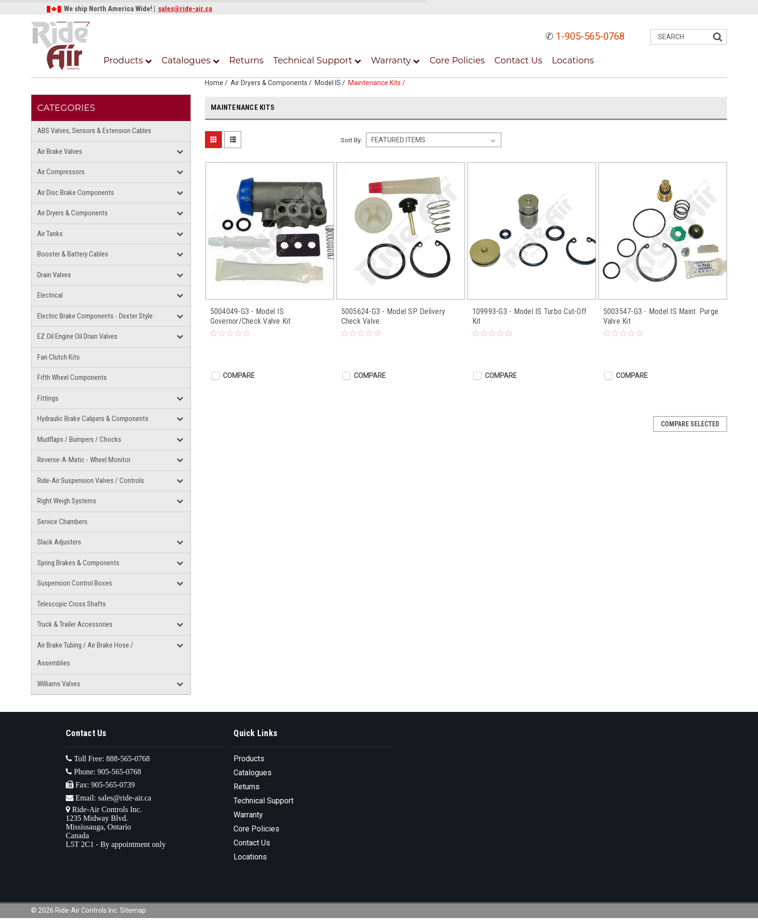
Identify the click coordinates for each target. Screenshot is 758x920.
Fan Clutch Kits (58, 357)
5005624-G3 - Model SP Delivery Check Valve (393, 316)
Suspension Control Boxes (74, 583)
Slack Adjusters (59, 542)
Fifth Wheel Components (72, 377)
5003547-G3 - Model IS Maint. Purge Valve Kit (661, 316)
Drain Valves (54, 275)
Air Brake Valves (59, 151)
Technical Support (317, 60)
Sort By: (351, 140)
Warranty (395, 60)
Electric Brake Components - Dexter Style (95, 316)
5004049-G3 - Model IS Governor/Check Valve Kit (250, 316)
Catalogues (190, 60)
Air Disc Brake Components (75, 192)
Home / (218, 83)
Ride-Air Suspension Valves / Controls (90, 480)
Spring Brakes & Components (78, 562)
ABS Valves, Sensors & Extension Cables (94, 130)
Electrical (50, 295)
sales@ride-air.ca (185, 8)
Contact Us (518, 60)
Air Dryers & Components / (273, 83)
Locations (573, 60)
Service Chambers (62, 521)
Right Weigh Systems (66, 501)
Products (127, 60)
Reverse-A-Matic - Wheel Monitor (84, 459)
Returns (246, 60)
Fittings (47, 398)
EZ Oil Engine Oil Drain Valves (77, 336)
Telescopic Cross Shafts (71, 604)
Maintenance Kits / (378, 83)
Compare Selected (690, 424)
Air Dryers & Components (72, 213)
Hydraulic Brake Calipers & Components (92, 418)
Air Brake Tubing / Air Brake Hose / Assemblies (85, 654)
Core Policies (456, 60)
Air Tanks (50, 233)
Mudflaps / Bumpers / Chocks (79, 439)
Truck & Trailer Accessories (75, 624)
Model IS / (331, 83)
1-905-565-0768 (590, 36)
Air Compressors (61, 171)
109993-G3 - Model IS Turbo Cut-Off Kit (529, 316)
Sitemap (133, 910)
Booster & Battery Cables (72, 254)
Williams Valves (58, 683)
